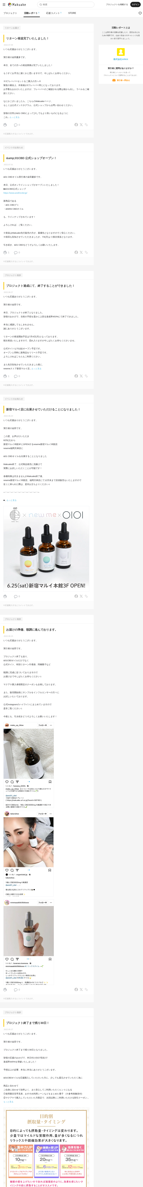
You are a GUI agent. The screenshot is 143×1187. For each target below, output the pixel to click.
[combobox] (65, 4)
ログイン (135, 4)
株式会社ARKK (120, 59)
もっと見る (15, 117)
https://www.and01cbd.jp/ (15, 193)
